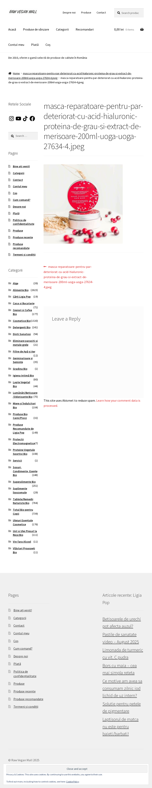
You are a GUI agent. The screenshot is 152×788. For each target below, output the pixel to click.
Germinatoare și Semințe (23, 360)
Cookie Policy (72, 781)
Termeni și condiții (24, 254)
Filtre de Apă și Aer (24, 351)
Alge (15, 283)
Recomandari (85, 29)
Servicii (17, 460)
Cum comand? (21, 200)
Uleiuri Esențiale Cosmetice (23, 522)
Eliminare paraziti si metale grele (25, 343)
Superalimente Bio (24, 482)
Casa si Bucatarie (23, 303)
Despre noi (69, 12)
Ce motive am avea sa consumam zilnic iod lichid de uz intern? (122, 688)
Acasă (12, 29)
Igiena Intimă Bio (23, 375)
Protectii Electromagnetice (24, 441)
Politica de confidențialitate (23, 222)
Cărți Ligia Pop (22, 296)
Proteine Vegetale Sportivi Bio (24, 452)
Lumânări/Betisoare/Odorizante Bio (25, 394)
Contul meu (16, 45)
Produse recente (23, 237)
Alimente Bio (20, 290)
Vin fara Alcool (22, 541)
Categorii (62, 29)
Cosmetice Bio (21, 321)
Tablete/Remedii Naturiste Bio (23, 501)
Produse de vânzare (36, 29)
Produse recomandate (21, 246)
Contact (101, 12)
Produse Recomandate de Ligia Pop (23, 428)
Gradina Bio (20, 369)
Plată (35, 45)
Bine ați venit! (21, 166)
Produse (86, 12)
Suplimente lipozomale (20, 490)
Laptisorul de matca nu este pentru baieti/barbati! (121, 726)
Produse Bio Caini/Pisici (20, 416)
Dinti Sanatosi (22, 334)
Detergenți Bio (21, 327)
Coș (48, 45)
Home (16, 73)
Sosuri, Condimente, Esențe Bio (25, 471)
